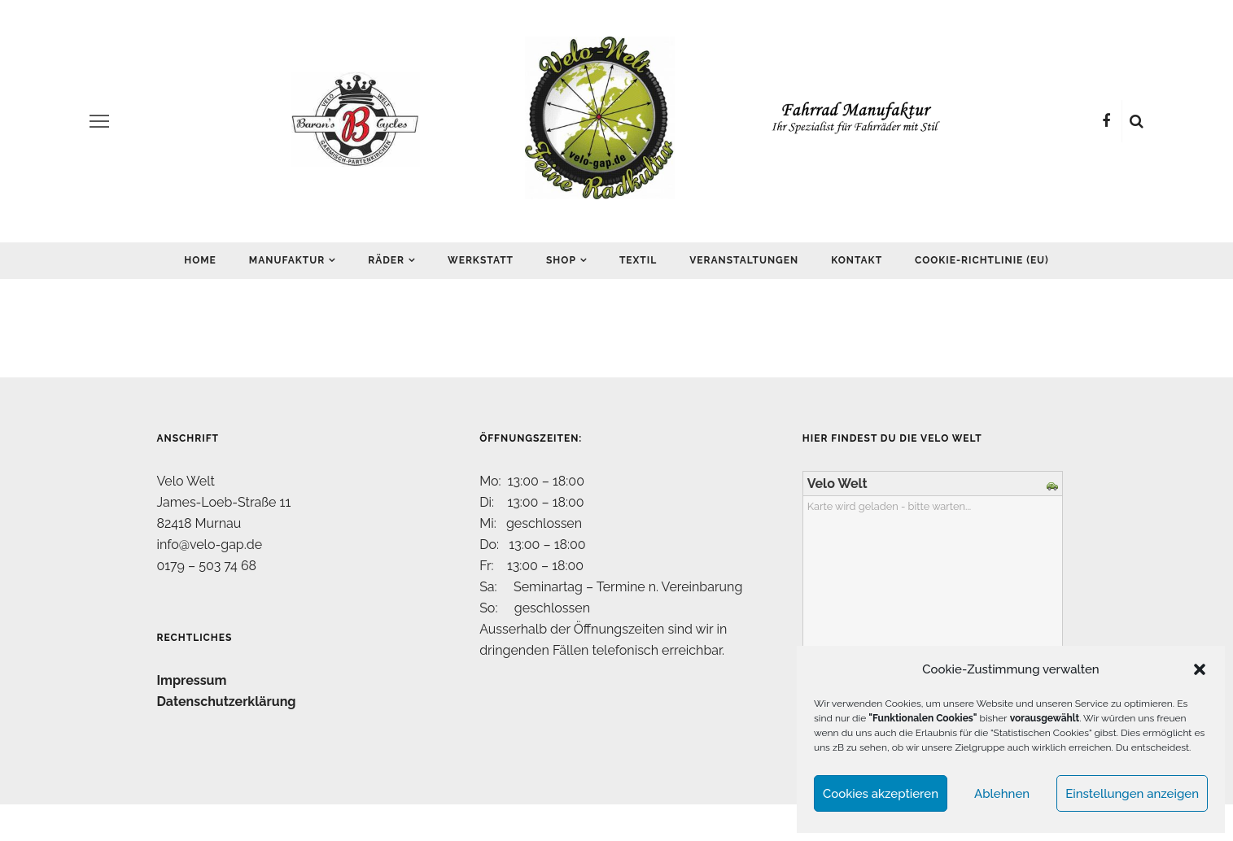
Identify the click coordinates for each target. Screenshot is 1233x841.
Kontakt (856, 260)
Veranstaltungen (743, 260)
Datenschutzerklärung (226, 701)
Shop (561, 260)
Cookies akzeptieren (880, 794)
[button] (1199, 669)
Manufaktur (287, 260)
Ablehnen (1002, 794)
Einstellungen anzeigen (1132, 794)
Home (200, 260)
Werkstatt (481, 260)
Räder (386, 260)
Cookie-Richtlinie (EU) (982, 260)
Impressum (192, 680)
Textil (638, 260)
